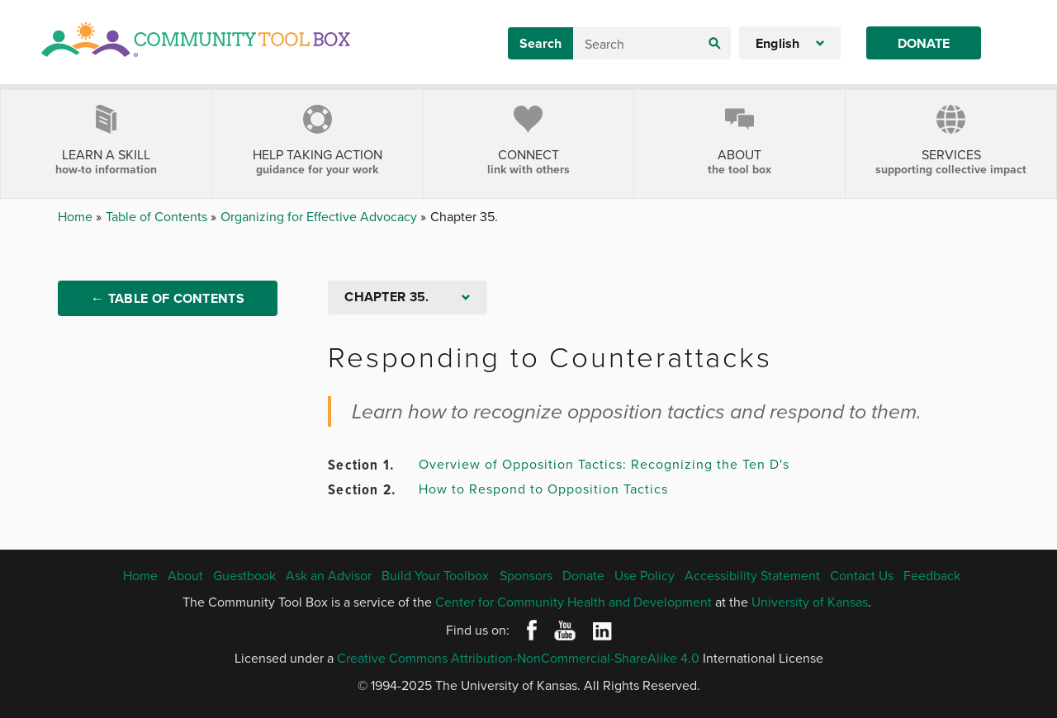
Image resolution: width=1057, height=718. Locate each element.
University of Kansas (809, 602)
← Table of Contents (167, 298)
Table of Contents (158, 216)
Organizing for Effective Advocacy (320, 216)
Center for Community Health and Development (573, 602)
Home (77, 216)
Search (540, 43)
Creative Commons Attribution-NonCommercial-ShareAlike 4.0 (518, 658)
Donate (924, 43)
